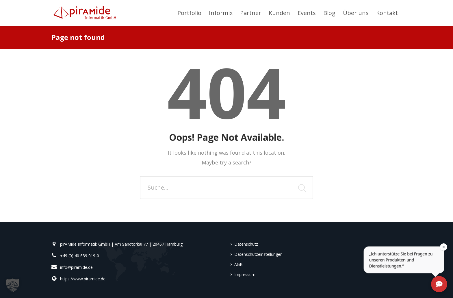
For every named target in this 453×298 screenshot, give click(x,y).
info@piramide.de (76, 267)
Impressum (244, 274)
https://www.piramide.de (82, 279)
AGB (238, 264)
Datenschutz (246, 244)
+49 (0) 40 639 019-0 (79, 255)
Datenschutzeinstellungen (258, 254)
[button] (12, 285)
